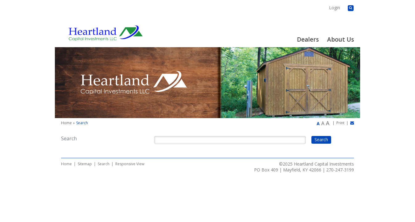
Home (66, 122)
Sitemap (85, 163)
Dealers (308, 39)
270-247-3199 (340, 170)
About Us (340, 39)
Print (340, 122)
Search (103, 163)
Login (334, 7)
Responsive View (129, 163)
